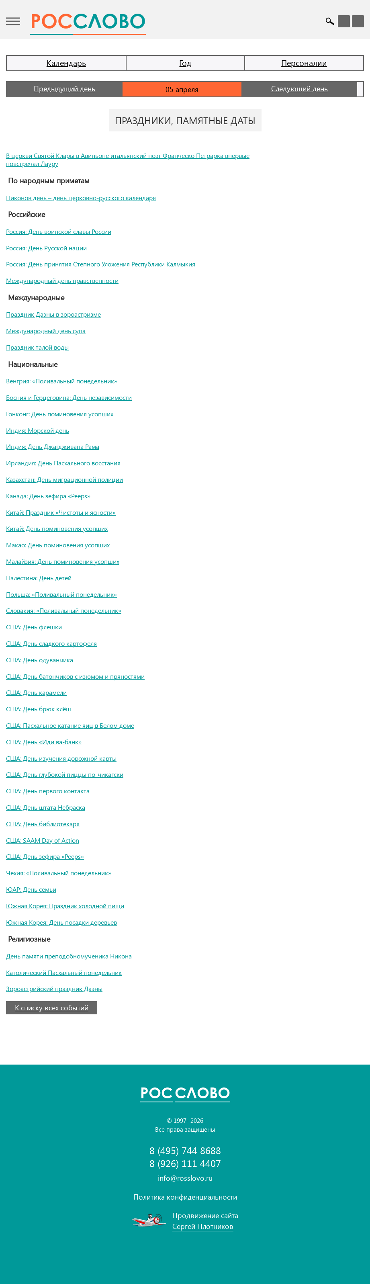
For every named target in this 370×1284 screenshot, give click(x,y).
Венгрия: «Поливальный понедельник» (61, 381)
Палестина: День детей (39, 577)
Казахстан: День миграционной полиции (64, 479)
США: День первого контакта (48, 790)
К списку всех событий (51, 1007)
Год (185, 62)
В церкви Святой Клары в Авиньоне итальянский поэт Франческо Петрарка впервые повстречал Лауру (127, 159)
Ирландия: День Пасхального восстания (63, 463)
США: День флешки (34, 627)
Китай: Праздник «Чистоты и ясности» (61, 512)
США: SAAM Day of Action (42, 840)
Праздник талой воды (37, 347)
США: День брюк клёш (38, 708)
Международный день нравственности (62, 280)
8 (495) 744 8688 (185, 1150)
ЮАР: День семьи (31, 889)
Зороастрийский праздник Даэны (54, 988)
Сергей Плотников (202, 1226)
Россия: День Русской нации (46, 248)
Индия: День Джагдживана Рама (52, 446)
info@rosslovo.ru (185, 1178)
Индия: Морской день (37, 430)
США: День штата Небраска (45, 807)
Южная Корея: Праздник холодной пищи (65, 905)
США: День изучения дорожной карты (61, 758)
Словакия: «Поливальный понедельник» (63, 610)
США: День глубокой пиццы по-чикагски (64, 774)
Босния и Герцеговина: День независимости (69, 397)
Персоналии (304, 62)
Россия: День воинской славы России (58, 231)
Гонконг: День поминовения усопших (59, 414)
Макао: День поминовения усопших (58, 545)
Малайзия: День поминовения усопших (62, 561)
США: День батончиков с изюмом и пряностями (75, 676)
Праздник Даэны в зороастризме (53, 314)
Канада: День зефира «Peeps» (48, 495)
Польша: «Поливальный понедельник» (61, 594)
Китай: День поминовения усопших (57, 528)
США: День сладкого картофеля (51, 643)
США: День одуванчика (39, 659)
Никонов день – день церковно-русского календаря (81, 197)
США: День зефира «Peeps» (45, 856)
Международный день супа (46, 330)
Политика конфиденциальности (185, 1197)
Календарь (66, 62)
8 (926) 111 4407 (185, 1163)
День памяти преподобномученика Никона (69, 956)
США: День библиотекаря (43, 823)
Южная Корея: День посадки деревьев (61, 922)
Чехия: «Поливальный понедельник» (58, 872)
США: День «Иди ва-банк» (44, 741)
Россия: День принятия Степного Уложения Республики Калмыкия (100, 264)
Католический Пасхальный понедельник (64, 972)
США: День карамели (36, 692)
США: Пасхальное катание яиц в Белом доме (70, 725)
